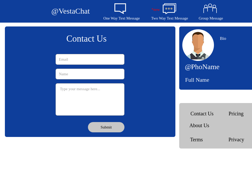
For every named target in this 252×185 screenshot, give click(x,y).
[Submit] (106, 127)
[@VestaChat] (71, 11)
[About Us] (199, 125)
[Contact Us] (202, 113)
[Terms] (196, 139)
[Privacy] (236, 139)
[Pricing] (236, 113)
